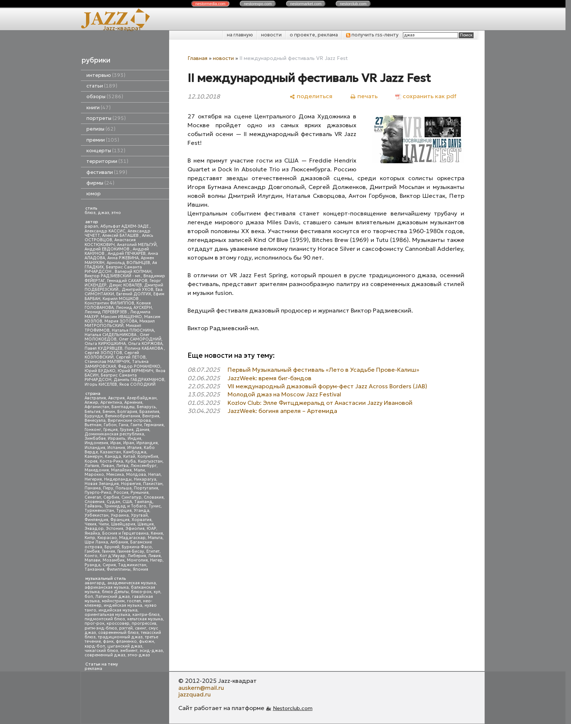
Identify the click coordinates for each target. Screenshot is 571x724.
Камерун (94, 456)
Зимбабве (95, 438)
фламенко (126, 641)
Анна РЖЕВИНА (123, 258)
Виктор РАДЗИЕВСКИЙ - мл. (113, 276)
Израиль (116, 438)
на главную (240, 35)
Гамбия (92, 551)
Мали (139, 470)
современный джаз (105, 655)
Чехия (90, 524)
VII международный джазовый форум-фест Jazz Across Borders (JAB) (327, 386)
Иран (128, 443)
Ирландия (147, 443)
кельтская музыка (145, 619)
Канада (113, 456)
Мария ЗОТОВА (120, 321)
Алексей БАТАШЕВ (121, 235)
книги (98, 107)
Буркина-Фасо (137, 547)
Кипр (90, 537)
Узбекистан (96, 515)
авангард (95, 583)
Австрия (116, 398)
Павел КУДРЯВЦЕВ (103, 348)
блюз (90, 212)
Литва (122, 465)
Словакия (154, 497)
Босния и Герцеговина (125, 533)
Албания (119, 542)
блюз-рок (141, 591)
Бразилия (149, 411)
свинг (140, 628)
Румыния (140, 492)
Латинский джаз (112, 596)
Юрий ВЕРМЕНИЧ (135, 370)
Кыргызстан (150, 461)
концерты (105, 150)
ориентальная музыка (107, 614)
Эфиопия (134, 528)
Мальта (155, 537)
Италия (134, 447)
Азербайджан (142, 398)
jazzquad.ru (194, 694)
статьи (101, 86)
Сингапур (131, 497)
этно (116, 212)
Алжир (91, 402)
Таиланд (143, 501)
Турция (124, 510)
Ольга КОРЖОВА (145, 343)
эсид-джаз (151, 650)
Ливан (107, 465)
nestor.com (210, 3)
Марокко (94, 474)
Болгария (127, 411)
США (127, 501)
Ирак (115, 443)
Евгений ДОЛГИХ (133, 294)
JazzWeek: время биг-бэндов (269, 378)
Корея (91, 461)
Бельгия (92, 411)
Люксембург (144, 465)
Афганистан (97, 406)
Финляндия (96, 519)
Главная (197, 58)
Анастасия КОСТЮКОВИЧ (110, 242)
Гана (123, 424)
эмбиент (129, 650)
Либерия (137, 555)
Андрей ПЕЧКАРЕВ (127, 253)
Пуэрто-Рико (98, 492)
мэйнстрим (113, 601)
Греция (110, 429)
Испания (116, 447)
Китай (129, 456)
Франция (119, 519)
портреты (106, 118)
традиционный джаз (120, 637)
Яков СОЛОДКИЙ (137, 384)
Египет (153, 551)
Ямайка (92, 533)
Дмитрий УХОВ (137, 289)
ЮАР (151, 528)
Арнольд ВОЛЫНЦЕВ (128, 262)
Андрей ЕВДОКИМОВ (108, 249)
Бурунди (94, 416)
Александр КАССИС (105, 231)
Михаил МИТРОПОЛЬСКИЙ (120, 323)
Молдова (136, 474)
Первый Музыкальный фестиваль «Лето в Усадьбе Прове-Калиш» (323, 369)
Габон (110, 424)
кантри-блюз (146, 614)
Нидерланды (118, 479)
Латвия (92, 465)
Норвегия (131, 483)
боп (89, 596)
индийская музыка (118, 610)
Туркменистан (99, 510)
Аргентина (111, 402)
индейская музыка (123, 605)
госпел (134, 601)
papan (91, 226)
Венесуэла (95, 420)
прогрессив (144, 623)
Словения (94, 501)
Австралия (95, 398)
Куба (130, 461)
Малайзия (121, 470)
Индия (134, 438)
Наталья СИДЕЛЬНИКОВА (111, 334)
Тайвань (93, 506)
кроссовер (118, 623)
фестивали (106, 172)
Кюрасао (107, 537)
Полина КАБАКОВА (144, 348)
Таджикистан (132, 565)
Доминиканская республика (114, 434)
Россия (121, 492)
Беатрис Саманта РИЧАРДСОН (113, 269)
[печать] (364, 96)
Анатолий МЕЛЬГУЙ (137, 244)
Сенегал (93, 497)
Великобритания (122, 416)
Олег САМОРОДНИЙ (140, 339)
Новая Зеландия (102, 483)
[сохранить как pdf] (425, 96)
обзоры (104, 96)
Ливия (154, 555)
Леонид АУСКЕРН (134, 307)
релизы (100, 129)
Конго (91, 555)
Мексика (115, 474)
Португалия (146, 488)
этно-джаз (139, 655)
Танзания (94, 569)
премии (102, 140)
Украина (120, 515)
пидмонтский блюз (105, 619)
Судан (113, 501)
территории (107, 161)
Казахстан (110, 452)
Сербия (111, 497)
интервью (105, 75)
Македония (97, 470)
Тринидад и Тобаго (125, 506)
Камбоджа (134, 452)
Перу (108, 488)
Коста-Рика (111, 461)
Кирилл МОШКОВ (121, 298)
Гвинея (108, 551)
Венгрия (150, 416)
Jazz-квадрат (122, 28)
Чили (104, 524)
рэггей (126, 628)
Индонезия (96, 443)
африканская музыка (107, 587)
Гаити (136, 424)
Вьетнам (93, 424)
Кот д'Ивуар (112, 555)
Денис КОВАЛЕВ (125, 285)
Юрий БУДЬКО (100, 370)
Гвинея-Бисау (130, 551)
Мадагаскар (132, 537)
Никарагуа (145, 479)
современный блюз (118, 632)
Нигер (156, 560)
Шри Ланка (96, 542)
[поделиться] (310, 96)
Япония (140, 569)
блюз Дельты (115, 591)
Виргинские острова (129, 420)
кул (157, 591)
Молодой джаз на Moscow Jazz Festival (284, 394)
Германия (154, 424)
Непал (154, 474)
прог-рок (94, 623)
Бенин (109, 411)
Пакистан (153, 483)
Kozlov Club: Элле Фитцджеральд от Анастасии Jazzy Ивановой (320, 402)
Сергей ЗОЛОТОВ (103, 352)
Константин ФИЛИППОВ (109, 303)
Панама (93, 488)
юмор (93, 193)
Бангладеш (123, 406)
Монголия (137, 560)
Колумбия (148, 456)
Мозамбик (114, 560)
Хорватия (141, 519)
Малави (92, 560)
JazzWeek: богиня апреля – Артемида (282, 410)
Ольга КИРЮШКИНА (105, 343)
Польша (123, 488)
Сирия (109, 565)
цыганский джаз (124, 646)
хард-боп (95, 646)
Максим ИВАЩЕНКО (121, 316)
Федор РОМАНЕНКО (139, 366)
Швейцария (123, 524)
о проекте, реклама (314, 35)
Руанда (92, 565)
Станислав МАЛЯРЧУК (107, 361)
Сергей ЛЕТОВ (131, 357)
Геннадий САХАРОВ (127, 280)
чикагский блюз (101, 650)
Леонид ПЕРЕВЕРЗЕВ (106, 312)
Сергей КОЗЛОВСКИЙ (112, 355)
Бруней (111, 547)
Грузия (126, 429)
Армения (133, 402)
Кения (157, 533)
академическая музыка (131, 583)
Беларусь (146, 406)
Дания (142, 429)
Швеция (146, 524)
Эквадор (94, 528)
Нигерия (93, 479)
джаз (103, 212)
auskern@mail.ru (201, 687)
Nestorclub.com (293, 708)
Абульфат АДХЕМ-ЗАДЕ (125, 226)
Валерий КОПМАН (133, 271)
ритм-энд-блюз (101, 628)
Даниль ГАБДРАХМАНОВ (139, 379)
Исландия (95, 447)
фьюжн (146, 641)
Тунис (155, 506)
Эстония (114, 528)
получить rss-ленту (372, 35)
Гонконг (93, 429)
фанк (108, 641)
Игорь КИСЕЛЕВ (101, 384)
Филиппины (119, 569)
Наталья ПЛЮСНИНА (133, 330)
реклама (93, 668)
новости (271, 35)
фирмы (100, 183)
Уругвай (139, 515)
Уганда (141, 510)
